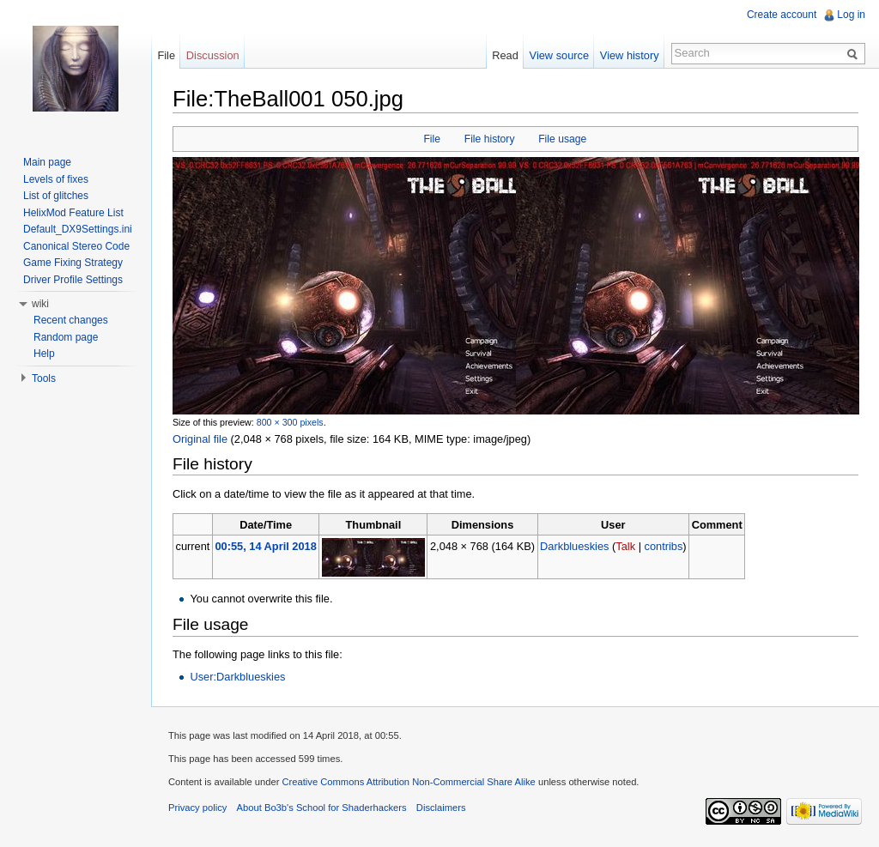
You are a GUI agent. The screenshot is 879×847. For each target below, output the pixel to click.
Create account (781, 15)
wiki (40, 304)
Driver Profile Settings (73, 280)
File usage (562, 139)
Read (505, 55)
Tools (44, 378)
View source (559, 55)
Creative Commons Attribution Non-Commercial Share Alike (408, 782)
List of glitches (55, 196)
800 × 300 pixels (290, 422)
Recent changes (70, 320)
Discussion (212, 55)
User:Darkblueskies (237, 676)
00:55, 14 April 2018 (265, 546)
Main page (47, 162)
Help (44, 354)
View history (629, 55)
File (431, 139)
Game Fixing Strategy (73, 263)
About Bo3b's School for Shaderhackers (322, 807)
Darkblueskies (574, 546)
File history (489, 139)
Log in (851, 15)
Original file (200, 439)
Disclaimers (441, 807)
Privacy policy (197, 807)
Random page (65, 337)
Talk (625, 546)
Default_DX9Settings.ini (77, 229)
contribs (664, 546)
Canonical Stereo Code (76, 246)
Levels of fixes (55, 179)
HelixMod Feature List (73, 213)
